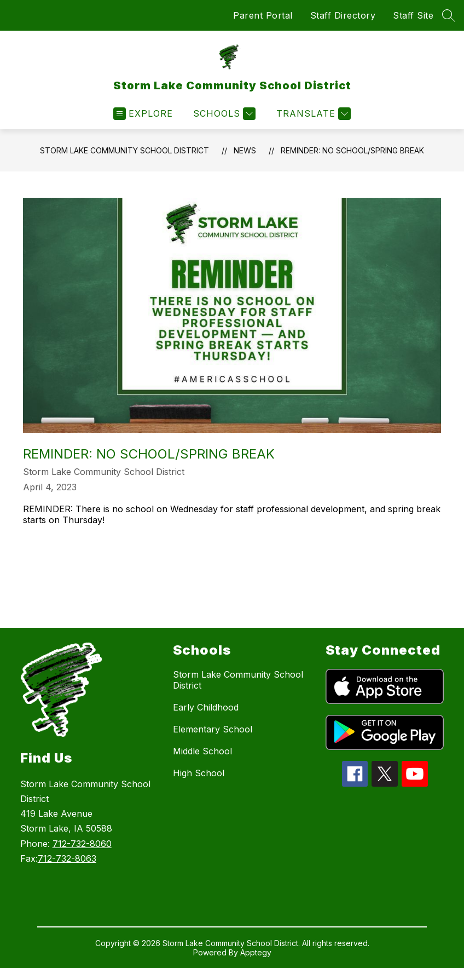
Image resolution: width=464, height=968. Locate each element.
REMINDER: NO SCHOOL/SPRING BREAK (352, 150)
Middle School (202, 751)
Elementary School (212, 729)
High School (198, 772)
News (245, 150)
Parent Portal (263, 15)
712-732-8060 (82, 843)
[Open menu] (143, 114)
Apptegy (255, 952)
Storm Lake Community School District (124, 150)
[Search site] (448, 15)
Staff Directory (343, 15)
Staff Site (413, 15)
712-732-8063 (67, 858)
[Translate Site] (312, 114)
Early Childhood (206, 707)
